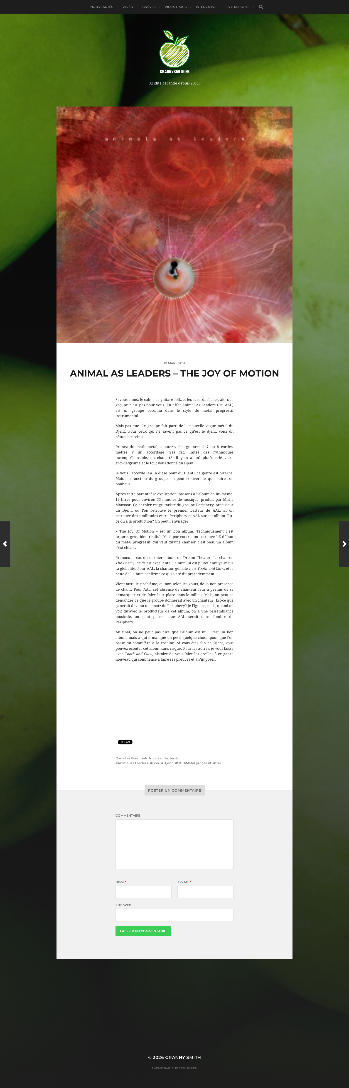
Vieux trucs (176, 7)
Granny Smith (183, 1057)
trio (218, 763)
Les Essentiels (136, 758)
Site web (123, 905)
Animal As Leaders (133, 763)
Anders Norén (184, 1068)
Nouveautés (101, 7)
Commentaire (128, 815)
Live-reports (238, 7)
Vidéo (128, 7)
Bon (155, 763)
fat (179, 763)
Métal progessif (198, 763)
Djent (168, 763)
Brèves (149, 7)
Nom (121, 882)
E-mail (184, 882)
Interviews (206, 7)
